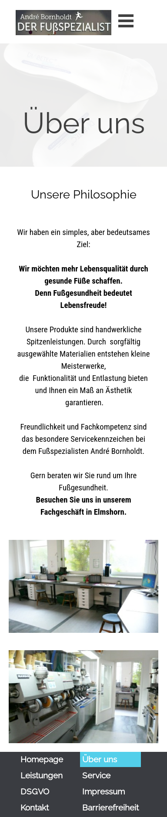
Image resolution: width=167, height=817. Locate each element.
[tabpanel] (83, 138)
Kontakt (34, 807)
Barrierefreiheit (110, 807)
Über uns (99, 759)
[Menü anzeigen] (126, 21)
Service (96, 775)
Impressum (103, 791)
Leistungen (41, 775)
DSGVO (34, 791)
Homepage (41, 759)
